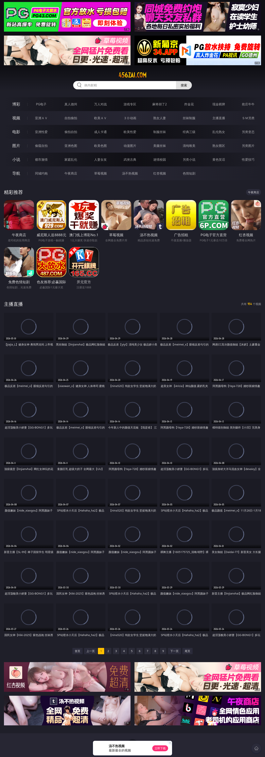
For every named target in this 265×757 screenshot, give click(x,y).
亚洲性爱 (41, 132)
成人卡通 (100, 132)
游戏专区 (130, 104)
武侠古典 (130, 159)
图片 (16, 145)
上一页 (90, 651)
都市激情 (41, 159)
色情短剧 (189, 173)
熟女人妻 (159, 118)
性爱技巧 (248, 159)
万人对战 (100, 104)
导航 (16, 173)
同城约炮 (41, 173)
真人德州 (70, 104)
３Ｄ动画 (130, 118)
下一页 (174, 651)
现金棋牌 (218, 104)
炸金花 (189, 104)
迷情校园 (159, 159)
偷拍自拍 (70, 132)
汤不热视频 (130, 173)
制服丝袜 (159, 132)
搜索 (184, 85)
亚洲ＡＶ (41, 118)
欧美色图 (100, 145)
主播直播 (218, 118)
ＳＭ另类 (248, 118)
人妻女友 (100, 159)
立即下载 (160, 748)
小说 (16, 159)
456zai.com (132, 75)
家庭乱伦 (70, 159)
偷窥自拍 (41, 145)
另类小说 (189, 159)
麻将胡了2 (159, 104)
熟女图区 (218, 145)
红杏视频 (159, 173)
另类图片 (248, 145)
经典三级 (189, 132)
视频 (16, 118)
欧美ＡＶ (100, 118)
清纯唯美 (189, 145)
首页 (77, 651)
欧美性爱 (130, 132)
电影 (16, 131)
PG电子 (41, 104)
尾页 (187, 651)
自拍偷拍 (70, 118)
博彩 (16, 104)
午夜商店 (70, 173)
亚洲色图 (70, 145)
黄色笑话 (218, 159)
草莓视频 (100, 173)
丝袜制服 (189, 118)
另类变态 (248, 132)
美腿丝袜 (159, 145)
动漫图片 (130, 145)
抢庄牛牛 (248, 104)
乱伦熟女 (218, 132)
